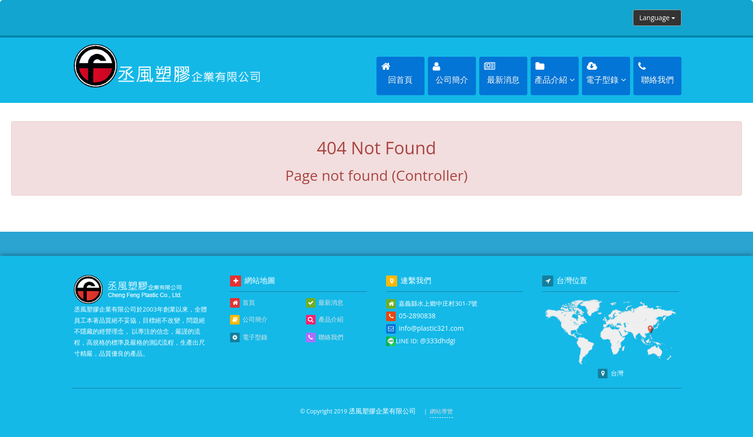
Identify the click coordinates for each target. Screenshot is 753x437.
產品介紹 (324, 320)
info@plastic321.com (431, 328)
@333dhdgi (437, 340)
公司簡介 (248, 320)
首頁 (242, 303)
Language (657, 17)
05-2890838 (417, 315)
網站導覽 (441, 411)
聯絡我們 (324, 337)
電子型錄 (248, 337)
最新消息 (324, 303)
